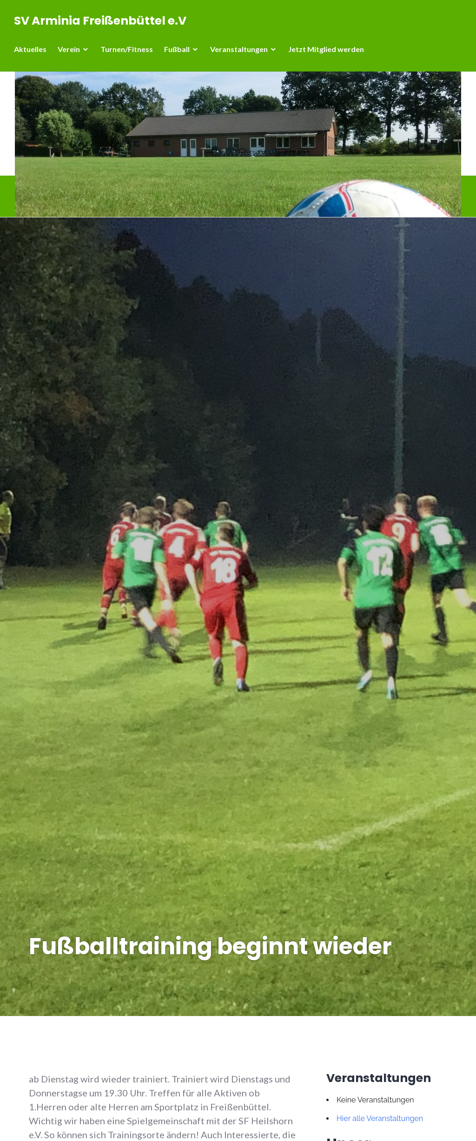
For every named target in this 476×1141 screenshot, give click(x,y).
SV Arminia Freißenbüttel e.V (100, 21)
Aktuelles (30, 49)
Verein (69, 49)
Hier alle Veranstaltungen (380, 1118)
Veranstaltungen (239, 49)
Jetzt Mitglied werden (326, 49)
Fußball (177, 49)
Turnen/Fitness (126, 49)
